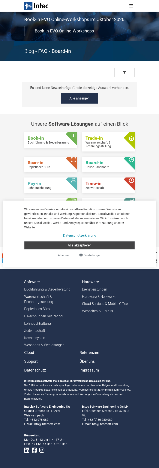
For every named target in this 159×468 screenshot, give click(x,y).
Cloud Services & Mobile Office (105, 304)
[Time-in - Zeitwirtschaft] (108, 185)
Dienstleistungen (94, 289)
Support (31, 361)
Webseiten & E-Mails (97, 311)
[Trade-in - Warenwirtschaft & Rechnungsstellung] (108, 141)
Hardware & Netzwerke (99, 297)
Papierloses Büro (37, 309)
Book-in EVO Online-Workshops (64, 31)
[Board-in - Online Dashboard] (108, 164)
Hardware (90, 282)
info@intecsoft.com (47, 424)
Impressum (89, 370)
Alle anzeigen (79, 98)
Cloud (29, 352)
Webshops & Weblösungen (44, 345)
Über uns (87, 361)
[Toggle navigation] (131, 5)
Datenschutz (35, 370)
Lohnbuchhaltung (37, 323)
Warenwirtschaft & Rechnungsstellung (38, 299)
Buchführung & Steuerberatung (47, 289)
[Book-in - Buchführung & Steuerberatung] (50, 140)
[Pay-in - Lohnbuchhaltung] (50, 185)
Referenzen (89, 352)
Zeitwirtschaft (34, 331)
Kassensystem (35, 338)
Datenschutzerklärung (79, 235)
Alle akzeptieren (80, 245)
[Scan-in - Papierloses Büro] (50, 164)
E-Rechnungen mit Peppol (43, 316)
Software (32, 282)
